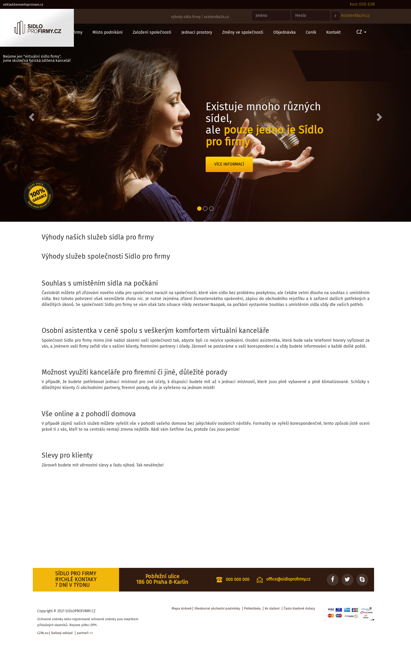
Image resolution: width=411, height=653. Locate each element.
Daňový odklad (62, 633)
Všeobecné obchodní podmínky (217, 608)
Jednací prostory (196, 32)
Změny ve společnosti (242, 32)
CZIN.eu (42, 633)
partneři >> (85, 633)
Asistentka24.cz (355, 15)
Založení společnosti (152, 32)
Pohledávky (252, 608)
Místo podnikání (107, 32)
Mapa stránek (182, 608)
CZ (361, 32)
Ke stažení (272, 608)
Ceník (311, 32)
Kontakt (333, 32)
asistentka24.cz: (216, 17)
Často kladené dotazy (299, 608)
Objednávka (284, 32)
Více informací (229, 164)
